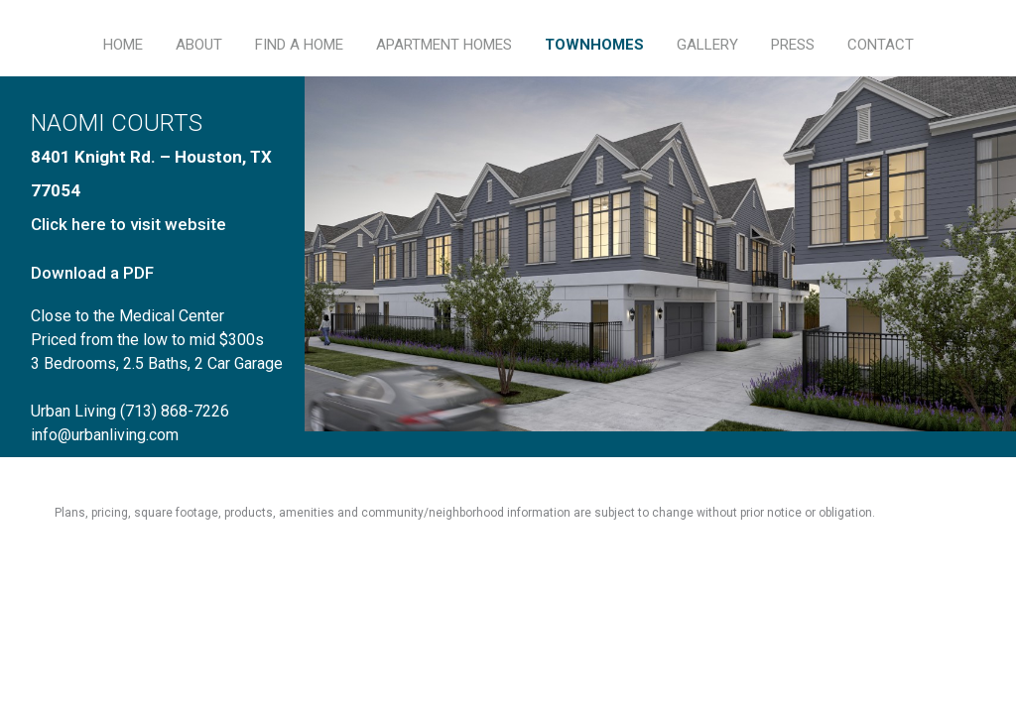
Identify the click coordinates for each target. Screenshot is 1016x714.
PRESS (793, 45)
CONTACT (880, 45)
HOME (123, 45)
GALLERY (707, 45)
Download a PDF (92, 273)
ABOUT (199, 45)
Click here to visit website (128, 224)
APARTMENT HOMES (444, 45)
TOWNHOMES (594, 45)
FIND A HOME (299, 45)
